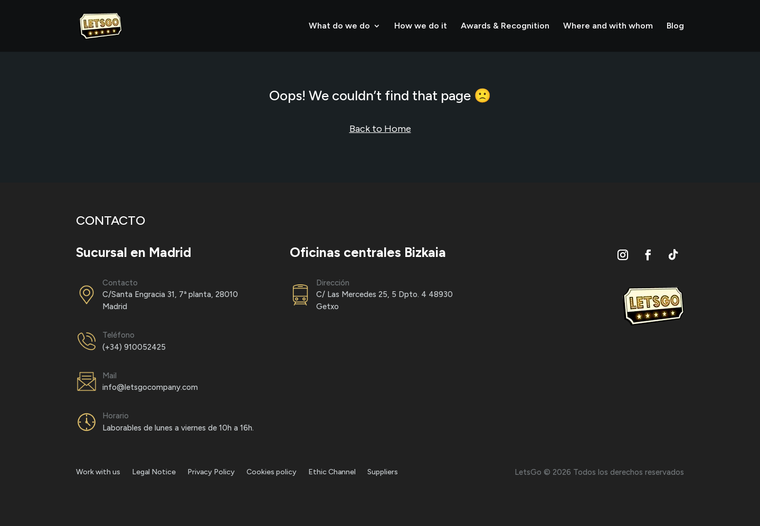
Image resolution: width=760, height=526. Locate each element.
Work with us (98, 472)
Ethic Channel (332, 472)
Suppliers (382, 472)
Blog (675, 26)
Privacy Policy (211, 472)
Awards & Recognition (505, 26)
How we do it (420, 26)
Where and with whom (608, 26)
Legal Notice (154, 472)
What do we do (339, 26)
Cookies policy (271, 472)
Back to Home (380, 129)
